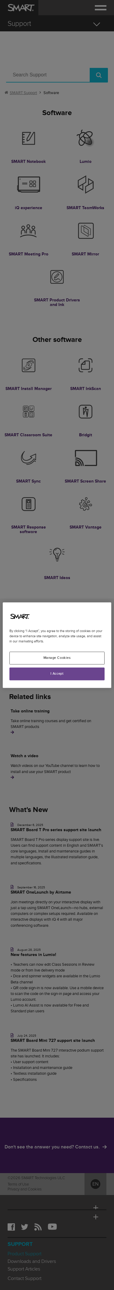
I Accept (57, 674)
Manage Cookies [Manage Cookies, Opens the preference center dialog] (57, 658)
